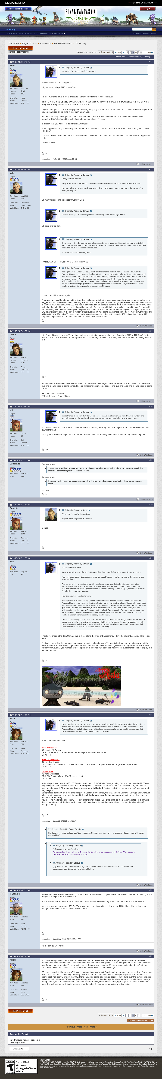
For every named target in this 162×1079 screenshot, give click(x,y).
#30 (151, 956)
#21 (151, 62)
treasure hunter (21, 1040)
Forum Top (10, 29)
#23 (151, 331)
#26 (151, 504)
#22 (151, 169)
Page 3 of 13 (107, 52)
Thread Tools (120, 57)
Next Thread (89, 1027)
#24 (151, 406)
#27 (151, 558)
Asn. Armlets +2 (49, 748)
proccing (35, 1040)
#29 (151, 890)
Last (150, 52)
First (118, 52)
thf (11, 1040)
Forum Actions (45, 33)
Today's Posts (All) (26, 33)
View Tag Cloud (17, 1042)
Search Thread (135, 57)
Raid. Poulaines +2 (51, 759)
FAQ (36, 33)
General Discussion (63, 43)
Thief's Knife (47, 771)
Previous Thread (74, 1027)
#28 (151, 715)
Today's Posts (11, 33)
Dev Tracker (136, 34)
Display (147, 57)
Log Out (149, 9)
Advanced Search (149, 34)
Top (151, 1021)
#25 (151, 460)
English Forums (29, 43)
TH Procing (23, 52)
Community (45, 43)
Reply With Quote (145, 164)
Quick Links (58, 33)
